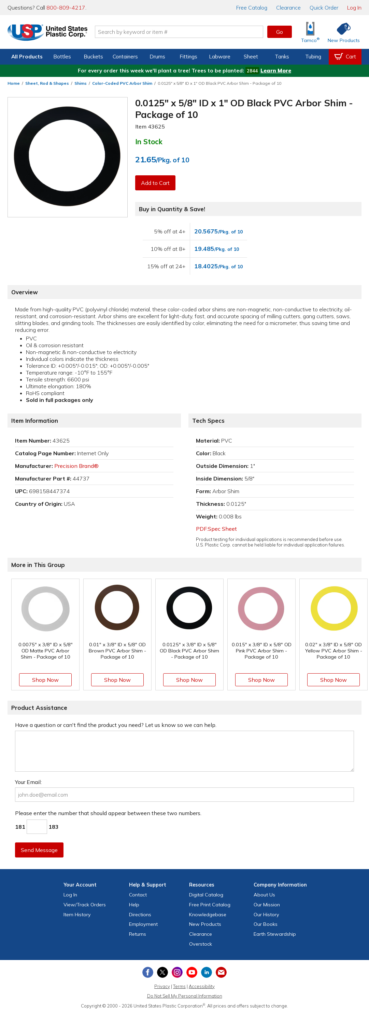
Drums (157, 56)
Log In (354, 7)
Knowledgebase (207, 914)
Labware (219, 56)
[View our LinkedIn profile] (206, 972)
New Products (205, 924)
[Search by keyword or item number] (179, 32)
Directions (140, 914)
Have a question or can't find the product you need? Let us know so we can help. (115, 724)
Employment (143, 924)
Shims (80, 83)
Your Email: (28, 782)
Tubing (313, 56)
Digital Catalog (206, 895)
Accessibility (202, 986)
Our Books (266, 924)
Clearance (288, 7)
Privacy (162, 986)
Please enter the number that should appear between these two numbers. (108, 813)
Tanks (282, 56)
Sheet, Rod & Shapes (47, 83)
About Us (264, 895)
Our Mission (267, 905)
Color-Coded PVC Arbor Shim (122, 83)
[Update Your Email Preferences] (221, 972)
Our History (266, 914)
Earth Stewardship (275, 934)
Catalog (251, 7)
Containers (125, 56)
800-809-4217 (65, 7)
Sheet (251, 56)
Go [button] (279, 31)
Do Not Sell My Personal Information (184, 996)
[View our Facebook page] (148, 972)
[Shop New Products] (341, 32)
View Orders (84, 905)
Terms (179, 986)
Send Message (39, 850)
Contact (138, 895)
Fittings (188, 56)
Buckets (93, 56)
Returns (137, 934)
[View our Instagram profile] (177, 972)
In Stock (148, 141)
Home (14, 83)
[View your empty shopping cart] (345, 57)
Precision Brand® (76, 465)
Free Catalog (209, 905)
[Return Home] (48, 33)
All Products (27, 56)
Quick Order (324, 7)
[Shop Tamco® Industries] (310, 32)
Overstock (200, 944)
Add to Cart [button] (155, 182)
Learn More (275, 70)
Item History (77, 914)
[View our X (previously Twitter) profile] (162, 972)
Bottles (62, 56)
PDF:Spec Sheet (216, 528)
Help (134, 905)
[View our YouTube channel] (192, 972)
